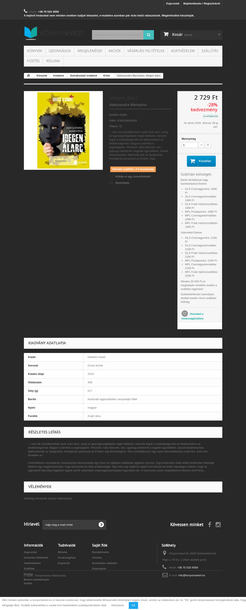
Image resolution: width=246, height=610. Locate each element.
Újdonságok (60, 50)
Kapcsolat (172, 3)
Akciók (115, 50)
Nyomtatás (122, 182)
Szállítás (209, 50)
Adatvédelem (183, 50)
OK (134, 605)
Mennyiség (189, 138)
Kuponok (64, 563)
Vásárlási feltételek (145, 50)
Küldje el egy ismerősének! (133, 176)
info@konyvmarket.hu (191, 575)
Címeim (97, 557)
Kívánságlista (67, 557)
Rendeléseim (100, 552)
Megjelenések (89, 50)
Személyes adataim (104, 563)
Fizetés (33, 61)
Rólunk (53, 61)
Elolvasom (117, 605)
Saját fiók (99, 545)
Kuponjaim (99, 568)
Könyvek (34, 50)
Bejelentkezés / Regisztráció (201, 3)
